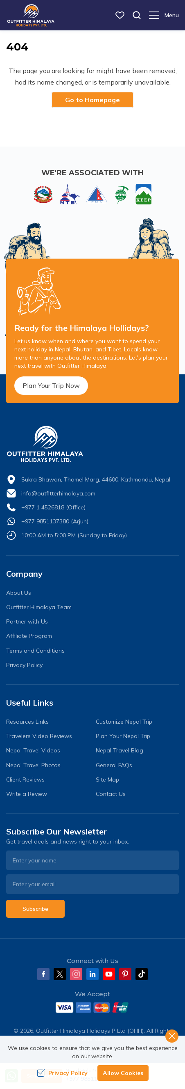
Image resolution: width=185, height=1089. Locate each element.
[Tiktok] (141, 974)
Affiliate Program (29, 636)
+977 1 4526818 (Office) (53, 507)
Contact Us (111, 794)
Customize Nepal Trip (124, 721)
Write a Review (26, 794)
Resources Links (27, 721)
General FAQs (114, 765)
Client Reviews (25, 779)
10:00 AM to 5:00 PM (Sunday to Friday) (74, 535)
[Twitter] (60, 974)
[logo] (92, 444)
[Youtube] (109, 974)
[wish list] (119, 15)
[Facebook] (43, 974)
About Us (18, 592)
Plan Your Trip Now (51, 385)
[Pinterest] (125, 974)
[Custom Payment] (92, 1007)
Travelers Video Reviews (39, 736)
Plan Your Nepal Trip (123, 736)
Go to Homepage (92, 100)
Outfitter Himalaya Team (39, 607)
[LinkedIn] (92, 974)
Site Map (107, 779)
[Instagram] (76, 974)
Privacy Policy (24, 665)
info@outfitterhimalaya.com (58, 493)
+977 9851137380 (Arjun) (54, 521)
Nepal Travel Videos (33, 750)
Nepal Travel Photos (33, 765)
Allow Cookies (123, 1073)
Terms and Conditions (35, 650)
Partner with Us (27, 621)
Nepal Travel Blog (119, 750)
